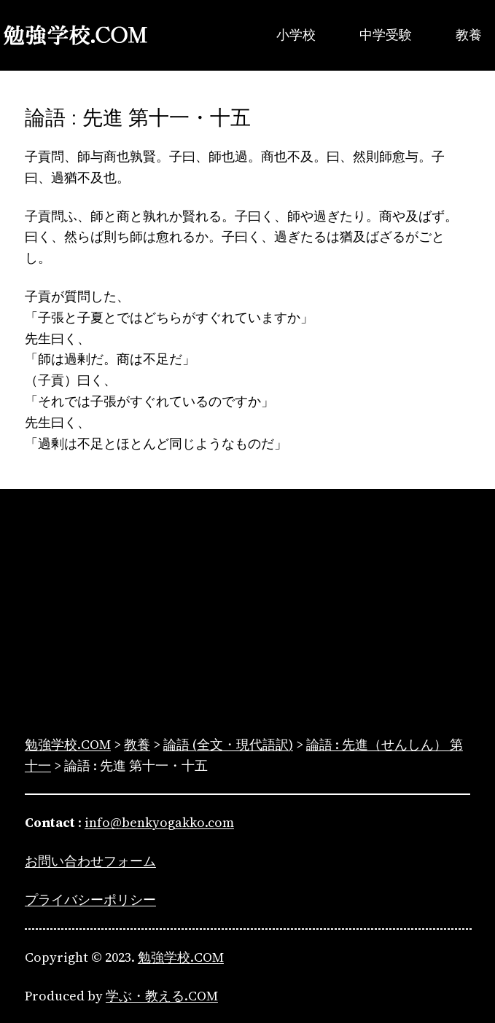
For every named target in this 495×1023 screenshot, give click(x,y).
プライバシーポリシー (90, 899)
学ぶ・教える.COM (162, 996)
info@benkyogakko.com (159, 822)
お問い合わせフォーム (90, 861)
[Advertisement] (247, 615)
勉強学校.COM (181, 957)
